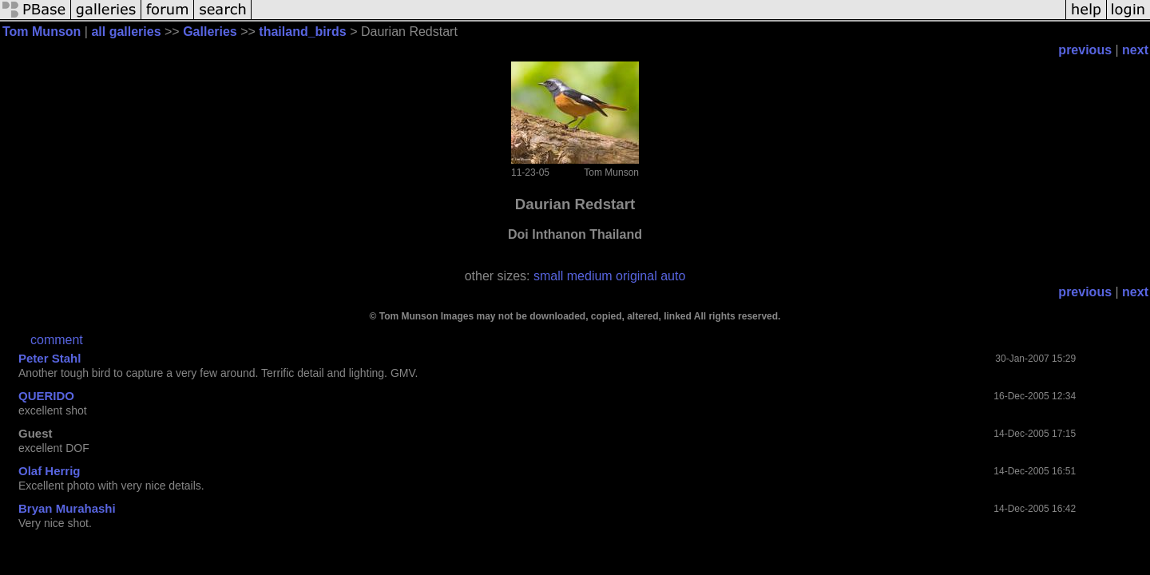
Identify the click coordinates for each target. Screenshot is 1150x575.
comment (56, 340)
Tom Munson (41, 31)
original (636, 276)
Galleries (210, 31)
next (1135, 50)
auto (672, 276)
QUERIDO (46, 395)
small (548, 276)
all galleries (126, 31)
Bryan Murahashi (67, 508)
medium (590, 276)
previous (1085, 50)
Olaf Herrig (49, 471)
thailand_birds (302, 31)
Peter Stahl (49, 358)
